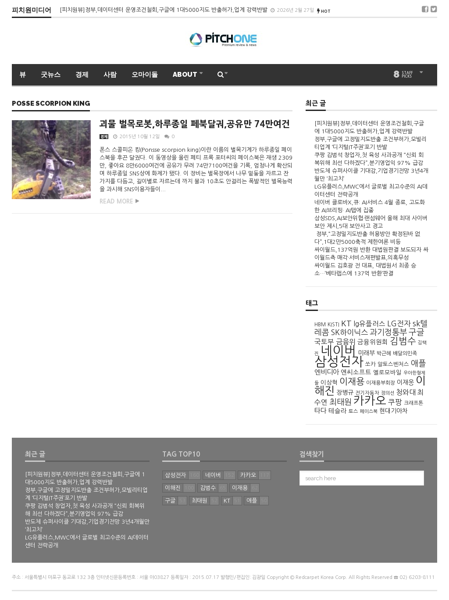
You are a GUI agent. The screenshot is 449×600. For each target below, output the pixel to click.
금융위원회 (372, 342)
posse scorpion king (51, 103)
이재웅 (405, 382)
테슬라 (337, 411)
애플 (418, 363)
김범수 (403, 341)
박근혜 (384, 353)
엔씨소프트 (356, 372)
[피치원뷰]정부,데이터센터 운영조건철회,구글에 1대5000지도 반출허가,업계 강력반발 (164, 10)
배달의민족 (405, 353)
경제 (82, 75)
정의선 (387, 393)
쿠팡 (395, 402)
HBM (320, 324)
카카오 (369, 401)
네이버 (338, 350)
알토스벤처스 (393, 364)
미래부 (366, 353)
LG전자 (399, 323)
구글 (416, 332)
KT (346, 323)
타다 (320, 410)
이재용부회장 (380, 383)
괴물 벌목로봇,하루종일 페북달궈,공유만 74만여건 (195, 124)
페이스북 (369, 411)
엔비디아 (326, 372)
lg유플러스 (369, 324)
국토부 (324, 342)
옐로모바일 (387, 372)
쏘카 (370, 364)
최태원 (340, 402)
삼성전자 (338, 361)
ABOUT (186, 75)
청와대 (406, 392)
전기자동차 (367, 393)
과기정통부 (388, 332)
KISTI (333, 324)
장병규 (344, 392)
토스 (353, 411)
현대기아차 (393, 411)
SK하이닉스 (349, 332)
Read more (116, 201)
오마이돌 (145, 75)
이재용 (351, 381)
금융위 (346, 341)
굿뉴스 (51, 75)
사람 (110, 75)
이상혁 (329, 383)
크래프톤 (413, 403)
